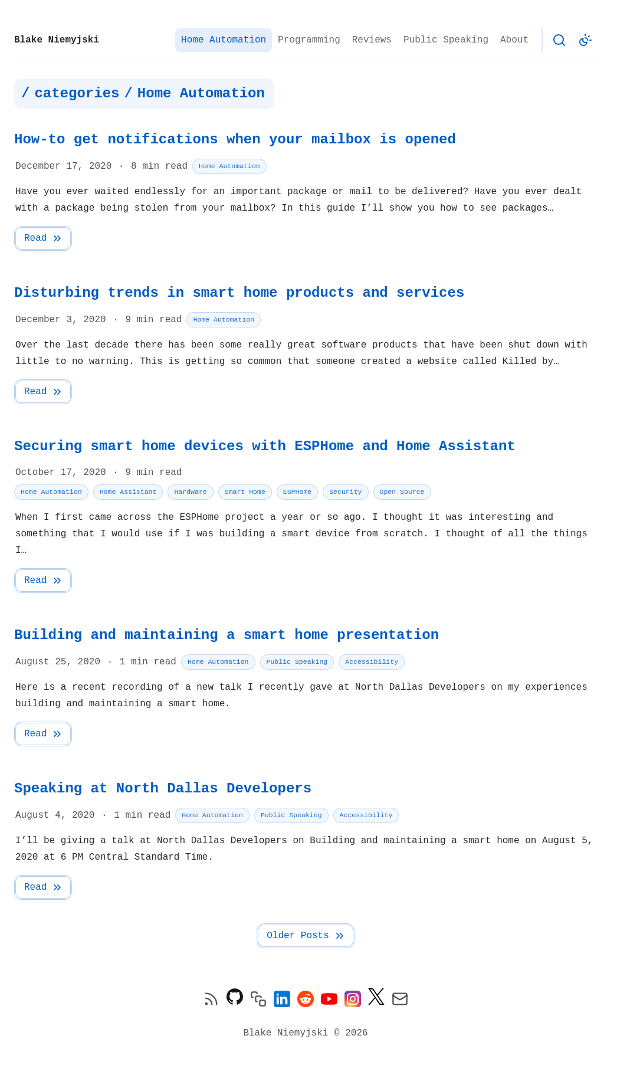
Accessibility (371, 661)
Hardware (190, 491)
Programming (309, 40)
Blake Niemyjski (56, 40)
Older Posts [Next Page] (306, 935)
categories (76, 93)
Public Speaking (445, 40)
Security (345, 491)
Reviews (372, 40)
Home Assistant (128, 491)
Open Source (401, 491)
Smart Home (245, 491)
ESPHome (297, 491)
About (514, 40)
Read (43, 238)
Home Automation (223, 40)
